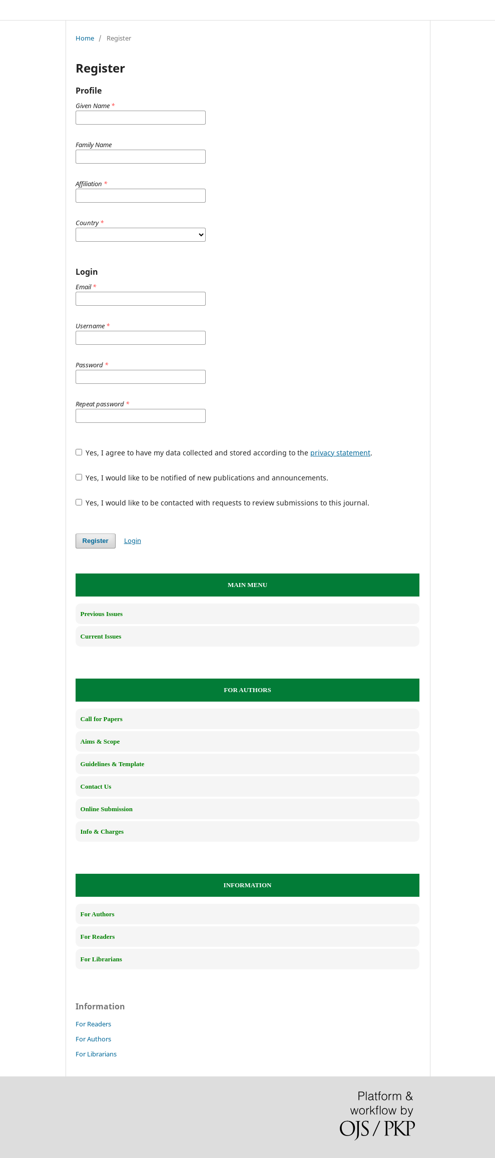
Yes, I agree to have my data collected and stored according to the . (224, 452)
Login (132, 540)
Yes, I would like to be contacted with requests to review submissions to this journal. (223, 502)
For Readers (93, 1023)
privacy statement (340, 452)
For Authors (93, 1038)
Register (96, 540)
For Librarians (96, 1053)
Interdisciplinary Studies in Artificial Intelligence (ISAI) (179, 9)
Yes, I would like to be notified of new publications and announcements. (202, 477)
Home (85, 38)
